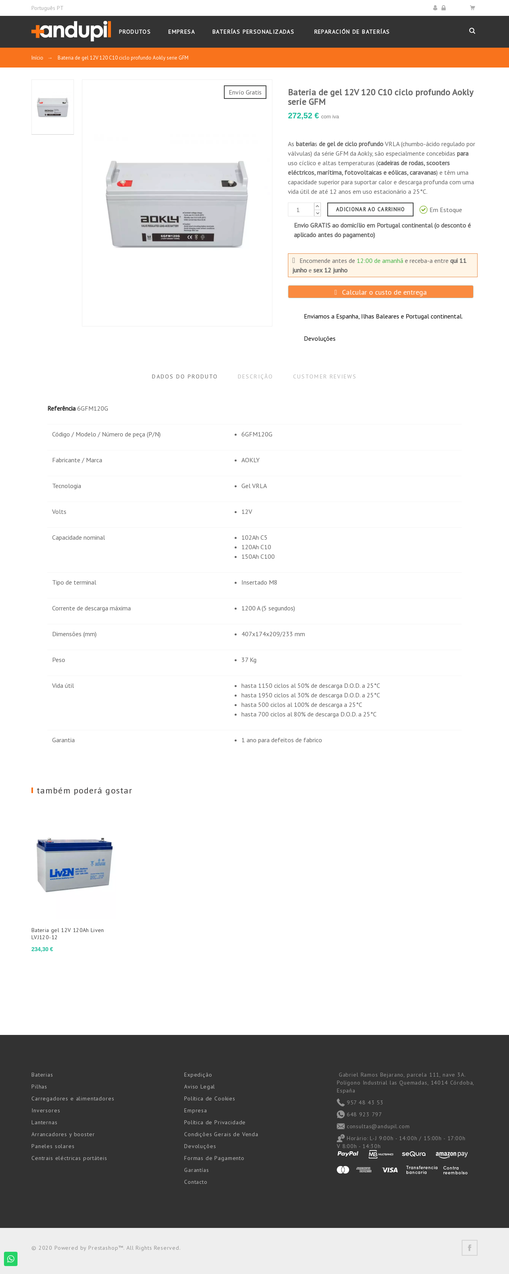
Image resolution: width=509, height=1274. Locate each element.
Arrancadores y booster (63, 1134)
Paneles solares (53, 1146)
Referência (61, 408)
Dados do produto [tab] (185, 376)
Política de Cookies (209, 1098)
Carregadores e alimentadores (73, 1098)
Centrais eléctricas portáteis (69, 1158)
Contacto (196, 1181)
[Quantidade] (301, 209)
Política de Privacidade (215, 1122)
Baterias (42, 1074)
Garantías (196, 1170)
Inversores (45, 1110)
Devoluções (200, 1146)
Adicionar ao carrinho (370, 209)
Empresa (195, 1110)
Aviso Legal (199, 1086)
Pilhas (39, 1086)
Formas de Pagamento (214, 1158)
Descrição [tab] (255, 376)
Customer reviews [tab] (325, 376)
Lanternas (44, 1122)
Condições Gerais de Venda (221, 1134)
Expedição (198, 1074)
